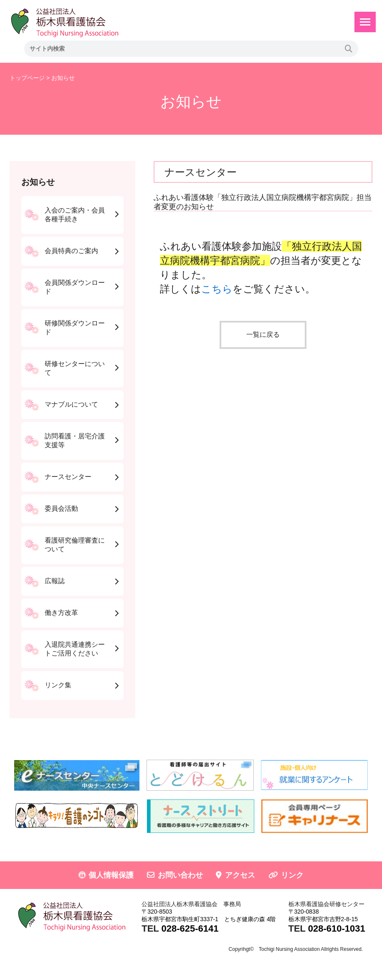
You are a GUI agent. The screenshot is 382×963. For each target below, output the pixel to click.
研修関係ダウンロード (75, 328)
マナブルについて (71, 404)
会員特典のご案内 (71, 250)
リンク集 (58, 685)
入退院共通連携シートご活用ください (75, 649)
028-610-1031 (336, 928)
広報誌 (55, 580)
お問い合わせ (180, 875)
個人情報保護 (111, 875)
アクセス (240, 875)
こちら (217, 289)
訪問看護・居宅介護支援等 (75, 440)
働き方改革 (61, 612)
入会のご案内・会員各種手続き (75, 215)
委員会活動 (61, 508)
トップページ (27, 77)
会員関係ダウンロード (75, 287)
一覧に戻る (263, 334)
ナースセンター (68, 476)
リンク (292, 875)
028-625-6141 (189, 928)
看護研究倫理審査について (75, 545)
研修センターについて (75, 368)
